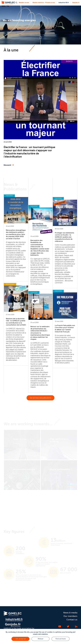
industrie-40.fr (64, 2)
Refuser (40, 639)
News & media (70, 612)
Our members (70, 616)
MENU (5, 6)
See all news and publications (40, 398)
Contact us (71, 619)
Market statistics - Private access (44, 2)
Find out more (60, 639)
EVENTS (69, 61)
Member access (24, 2)
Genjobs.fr (75, 2)
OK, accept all (21, 639)
